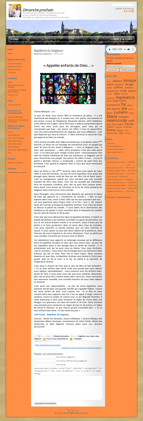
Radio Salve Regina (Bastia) (17, 150)
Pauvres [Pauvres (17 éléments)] (118, 127)
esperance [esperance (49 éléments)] (125, 97)
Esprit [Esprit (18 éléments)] (109, 101)
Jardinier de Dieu (14, 69)
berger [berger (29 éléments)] (129, 84)
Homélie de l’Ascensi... (115, 180)
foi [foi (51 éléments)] (123, 104)
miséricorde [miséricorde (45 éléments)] (117, 120)
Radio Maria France (15, 141)
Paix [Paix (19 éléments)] (114, 124)
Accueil (14, 39)
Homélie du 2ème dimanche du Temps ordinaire (81, 348)
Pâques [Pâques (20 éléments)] (120, 130)
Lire (53, 111)
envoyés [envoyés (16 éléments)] (124, 94)
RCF (9, 153)
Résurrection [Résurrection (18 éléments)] (112, 133)
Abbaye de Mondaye (15, 117)
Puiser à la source (125, 8)
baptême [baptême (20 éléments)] (119, 84)
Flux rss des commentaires (57, 339)
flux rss (127, 11)
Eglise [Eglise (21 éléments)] (117, 93)
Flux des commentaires (115, 149)
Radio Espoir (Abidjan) (16, 138)
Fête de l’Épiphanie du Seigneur (48, 345)
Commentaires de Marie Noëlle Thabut (17, 91)
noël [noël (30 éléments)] (131, 121)
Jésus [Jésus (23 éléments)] (110, 112)
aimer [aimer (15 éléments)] (109, 81)
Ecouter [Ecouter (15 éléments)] (110, 94)
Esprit (92, 336)
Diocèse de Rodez (15, 63)
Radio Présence (14, 147)
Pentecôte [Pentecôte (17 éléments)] (127, 127)
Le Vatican (12, 72)
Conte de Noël (112, 177)
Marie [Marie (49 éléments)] (112, 116)
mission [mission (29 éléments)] (124, 117)
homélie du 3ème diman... (117, 188)
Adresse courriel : (114, 63)
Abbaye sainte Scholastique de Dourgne (18, 121)
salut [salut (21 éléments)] (121, 133)
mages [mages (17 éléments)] (131, 113)
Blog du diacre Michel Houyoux (16, 86)
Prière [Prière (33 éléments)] (111, 130)
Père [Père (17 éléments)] (127, 130)
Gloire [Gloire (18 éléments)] (129, 105)
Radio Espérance (14, 135)
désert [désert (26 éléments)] (132, 91)
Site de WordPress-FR (115, 152)
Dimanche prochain (61, 336)
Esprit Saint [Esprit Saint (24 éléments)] (119, 100)
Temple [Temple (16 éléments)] (128, 133)
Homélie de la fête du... (115, 191)
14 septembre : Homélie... (116, 162)
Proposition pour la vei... (116, 174)
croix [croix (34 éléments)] (123, 90)
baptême (82, 336)
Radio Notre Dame (15, 144)
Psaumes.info (13, 95)
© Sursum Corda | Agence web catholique (72, 412)
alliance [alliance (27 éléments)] (117, 81)
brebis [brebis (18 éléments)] (109, 87)
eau (87, 336)
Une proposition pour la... (116, 182)
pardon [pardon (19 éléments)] (120, 124)
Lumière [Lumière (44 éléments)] (121, 112)
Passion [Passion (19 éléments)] (110, 127)
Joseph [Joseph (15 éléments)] (130, 109)
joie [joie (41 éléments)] (124, 108)
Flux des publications (115, 146)
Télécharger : (51, 314)
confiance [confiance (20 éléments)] (128, 87)
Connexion (111, 143)
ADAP (10, 53)
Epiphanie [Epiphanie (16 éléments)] (111, 98)
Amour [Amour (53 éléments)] (129, 80)
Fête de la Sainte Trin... (115, 168)
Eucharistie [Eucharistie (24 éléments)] (113, 105)
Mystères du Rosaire (15, 163)
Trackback (77, 339)
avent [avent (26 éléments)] (110, 84)
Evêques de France (15, 66)
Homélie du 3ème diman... (117, 185)
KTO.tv (10, 132)
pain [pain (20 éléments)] (109, 124)
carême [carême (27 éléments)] (118, 87)
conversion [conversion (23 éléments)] (113, 91)
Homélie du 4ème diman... (117, 171)
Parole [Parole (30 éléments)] (129, 124)
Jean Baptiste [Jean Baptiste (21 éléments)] (113, 108)
